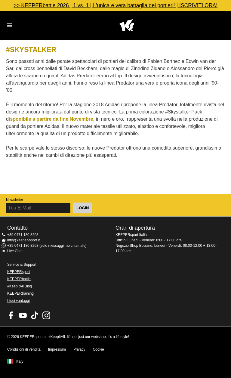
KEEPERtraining (20, 293)
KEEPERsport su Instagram (46, 315)
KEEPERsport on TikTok (34, 315)
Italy (19, 361)
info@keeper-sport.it (23, 240)
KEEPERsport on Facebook (11, 315)
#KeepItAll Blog (19, 286)
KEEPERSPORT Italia (126, 25)
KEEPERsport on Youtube (23, 315)
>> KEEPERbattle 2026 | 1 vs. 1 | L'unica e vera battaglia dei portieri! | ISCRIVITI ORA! (115, 5)
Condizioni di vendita (24, 349)
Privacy (79, 349)
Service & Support (21, 264)
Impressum (57, 349)
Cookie (98, 349)
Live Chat (15, 251)
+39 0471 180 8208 (22, 235)
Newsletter (14, 200)
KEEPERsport (18, 272)
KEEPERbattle (19, 279)
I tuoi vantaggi (18, 301)
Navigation (9, 25)
